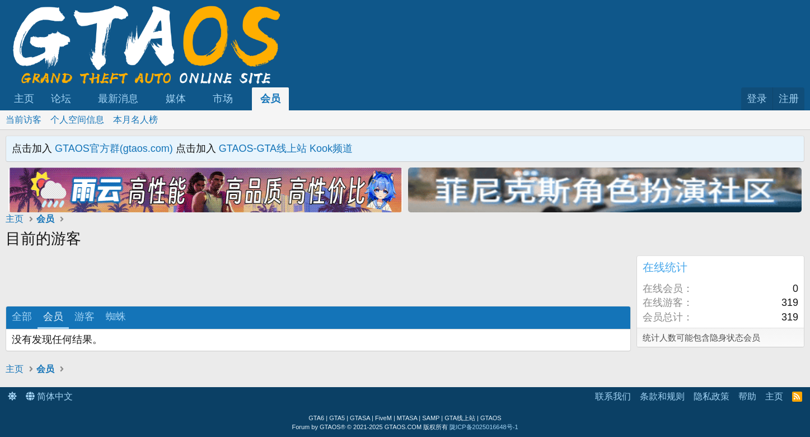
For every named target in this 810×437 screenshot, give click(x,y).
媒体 (176, 98)
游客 (84, 316)
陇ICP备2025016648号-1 (484, 427)
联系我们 (613, 396)
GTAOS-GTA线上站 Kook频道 (286, 148)
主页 (24, 98)
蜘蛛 (116, 316)
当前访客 (23, 119)
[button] (81, 98)
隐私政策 (711, 396)
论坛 (61, 98)
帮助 (747, 396)
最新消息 (118, 98)
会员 (270, 98)
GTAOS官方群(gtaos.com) (114, 148)
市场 (223, 98)
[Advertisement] (162, 280)
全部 (22, 316)
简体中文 (49, 396)
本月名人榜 (135, 119)
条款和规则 (662, 396)
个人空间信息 (77, 119)
